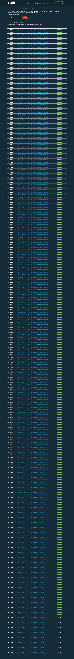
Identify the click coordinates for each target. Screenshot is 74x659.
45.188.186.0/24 (21, 37)
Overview (28, 3)
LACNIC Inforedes (21, 22)
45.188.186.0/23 (21, 34)
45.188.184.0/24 (21, 29)
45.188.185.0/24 (21, 32)
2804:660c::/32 (20, 44)
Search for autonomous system (13, 14)
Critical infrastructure (36, 3)
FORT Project (62, 3)
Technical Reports (55, 3)
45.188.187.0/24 (21, 39)
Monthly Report (46, 3)
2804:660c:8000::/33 (21, 42)
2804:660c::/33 (20, 47)
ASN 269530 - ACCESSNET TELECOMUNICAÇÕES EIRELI (38, 29)
